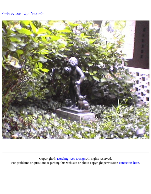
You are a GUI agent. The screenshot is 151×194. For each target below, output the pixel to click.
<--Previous (11, 13)
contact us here (129, 163)
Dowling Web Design (71, 158)
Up (26, 13)
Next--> (37, 13)
